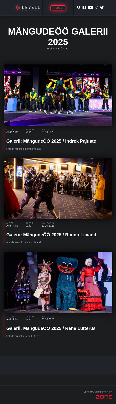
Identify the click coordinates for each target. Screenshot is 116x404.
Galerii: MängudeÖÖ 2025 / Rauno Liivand (51, 234)
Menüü (57, 8)
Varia (28, 132)
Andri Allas (12, 132)
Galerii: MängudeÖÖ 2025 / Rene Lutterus (51, 328)
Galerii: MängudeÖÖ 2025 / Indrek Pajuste (51, 141)
